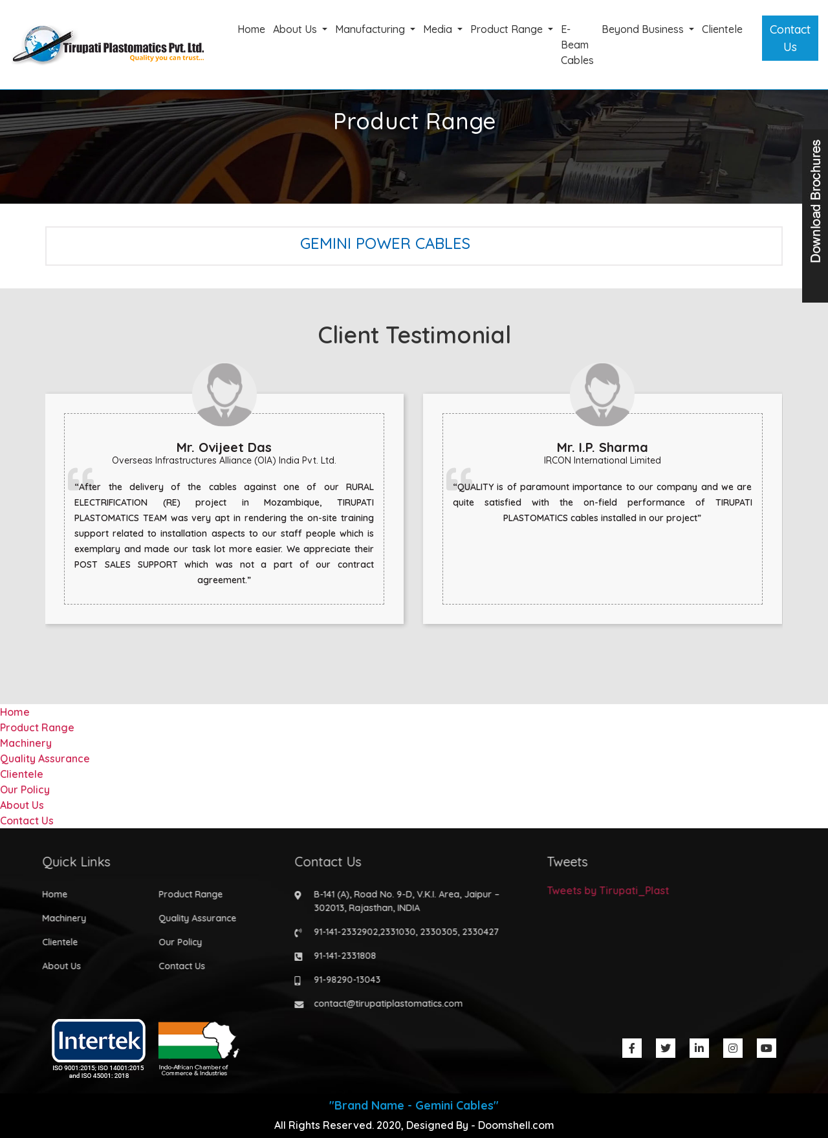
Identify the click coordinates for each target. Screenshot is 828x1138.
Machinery (26, 742)
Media (439, 29)
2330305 (435, 932)
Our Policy (25, 789)
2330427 (477, 932)
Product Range (507, 29)
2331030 (394, 932)
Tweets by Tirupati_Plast (604, 890)
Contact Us (790, 38)
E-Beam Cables (577, 45)
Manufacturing (371, 29)
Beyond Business (644, 29)
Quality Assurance (45, 758)
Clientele (722, 29)
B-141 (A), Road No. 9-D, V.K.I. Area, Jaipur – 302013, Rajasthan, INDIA (403, 901)
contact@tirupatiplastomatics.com (384, 1003)
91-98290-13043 (343, 979)
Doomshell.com (516, 1125)
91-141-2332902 (342, 932)
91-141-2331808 (341, 955)
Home (251, 29)
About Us (296, 29)
